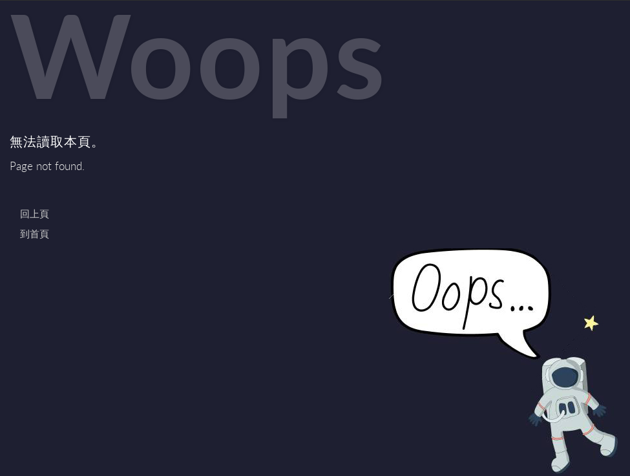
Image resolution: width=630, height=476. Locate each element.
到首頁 (34, 233)
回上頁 (34, 213)
